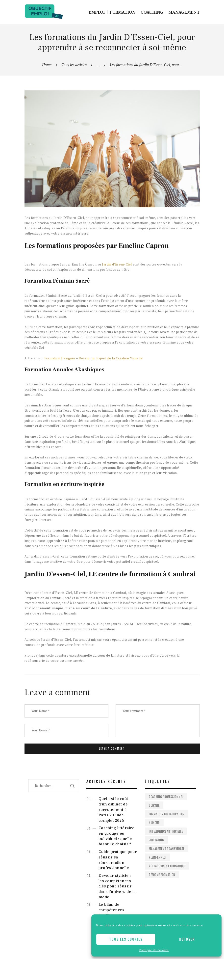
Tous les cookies (126, 939)
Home (46, 64)
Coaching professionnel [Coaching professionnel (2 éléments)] (166, 797)
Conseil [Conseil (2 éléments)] (154, 805)
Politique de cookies (154, 950)
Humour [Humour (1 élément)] (154, 823)
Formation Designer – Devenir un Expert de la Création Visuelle (93, 358)
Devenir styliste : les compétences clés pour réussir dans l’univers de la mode (117, 886)
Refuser (187, 939)
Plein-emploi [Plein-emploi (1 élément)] (157, 857)
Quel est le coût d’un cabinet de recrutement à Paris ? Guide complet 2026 (113, 809)
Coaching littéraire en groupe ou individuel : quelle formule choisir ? (117, 836)
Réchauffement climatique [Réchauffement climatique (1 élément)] (167, 866)
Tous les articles (74, 64)
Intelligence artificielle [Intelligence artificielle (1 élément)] (166, 831)
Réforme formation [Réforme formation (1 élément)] (162, 875)
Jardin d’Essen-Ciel (117, 264)
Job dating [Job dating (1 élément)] (156, 840)
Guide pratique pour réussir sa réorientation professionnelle (118, 859)
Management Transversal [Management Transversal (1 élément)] (166, 849)
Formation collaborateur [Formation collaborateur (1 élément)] (166, 814)
